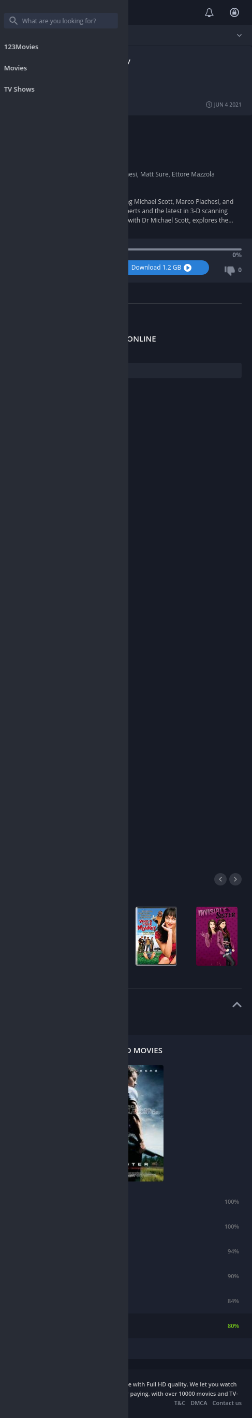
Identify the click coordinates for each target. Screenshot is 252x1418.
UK (56, 136)
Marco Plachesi (115, 174)
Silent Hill (45, 1301)
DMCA (198, 1403)
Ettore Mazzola (193, 174)
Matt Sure (154, 174)
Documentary (71, 127)
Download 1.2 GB (162, 267)
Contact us (227, 1403)
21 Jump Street (53, 1276)
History (104, 127)
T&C (179, 1403)
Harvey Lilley (70, 146)
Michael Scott (71, 174)
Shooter (43, 1326)
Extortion (45, 1251)
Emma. (42, 1201)
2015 (59, 164)
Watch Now (62, 267)
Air (36, 1226)
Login (234, 12)
